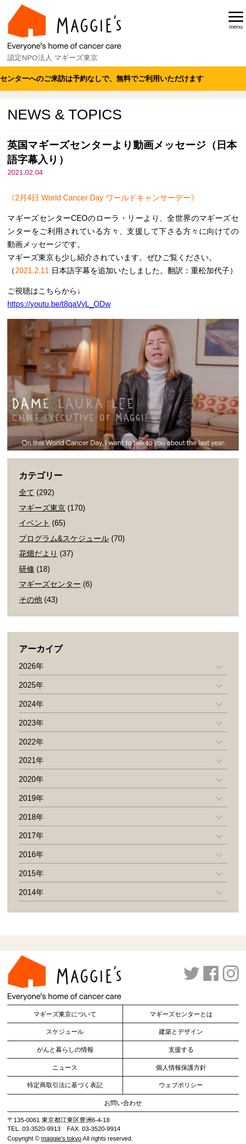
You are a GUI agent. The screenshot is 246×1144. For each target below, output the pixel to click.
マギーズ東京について (64, 1014)
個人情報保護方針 (181, 1067)
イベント (34, 523)
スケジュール (65, 1031)
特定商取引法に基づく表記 (65, 1085)
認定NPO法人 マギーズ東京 (52, 57)
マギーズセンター (50, 584)
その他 (30, 600)
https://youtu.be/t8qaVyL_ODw (58, 304)
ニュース (64, 1067)
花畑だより (38, 553)
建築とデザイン (181, 1031)
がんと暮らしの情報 (65, 1049)
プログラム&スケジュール (64, 538)
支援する (181, 1049)
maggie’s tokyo (61, 1138)
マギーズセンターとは (181, 1014)
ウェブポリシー (181, 1085)
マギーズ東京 (42, 508)
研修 (26, 569)
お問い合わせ (123, 1103)
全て (26, 492)
